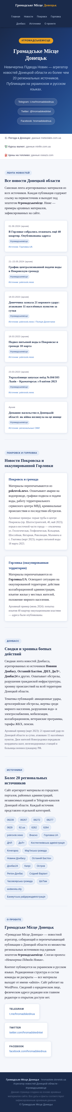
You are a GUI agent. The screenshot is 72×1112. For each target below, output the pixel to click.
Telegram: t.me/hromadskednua (36, 101)
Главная (15, 16)
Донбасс (21, 23)
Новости (28, 16)
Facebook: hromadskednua (36, 120)
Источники (35, 23)
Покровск (42, 16)
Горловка (56, 16)
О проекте (50, 23)
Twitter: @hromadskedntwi (36, 111)
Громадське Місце (36, 5)
